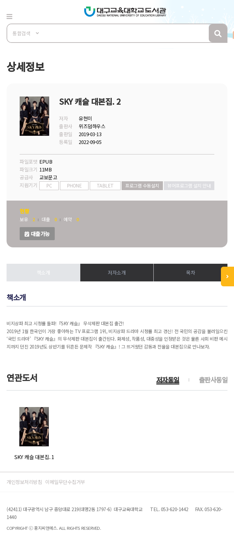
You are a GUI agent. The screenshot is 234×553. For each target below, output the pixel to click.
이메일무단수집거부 (65, 481)
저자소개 (117, 272)
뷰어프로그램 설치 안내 (189, 185)
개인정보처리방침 (24, 481)
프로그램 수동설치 (142, 185)
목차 (190, 272)
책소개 (43, 272)
